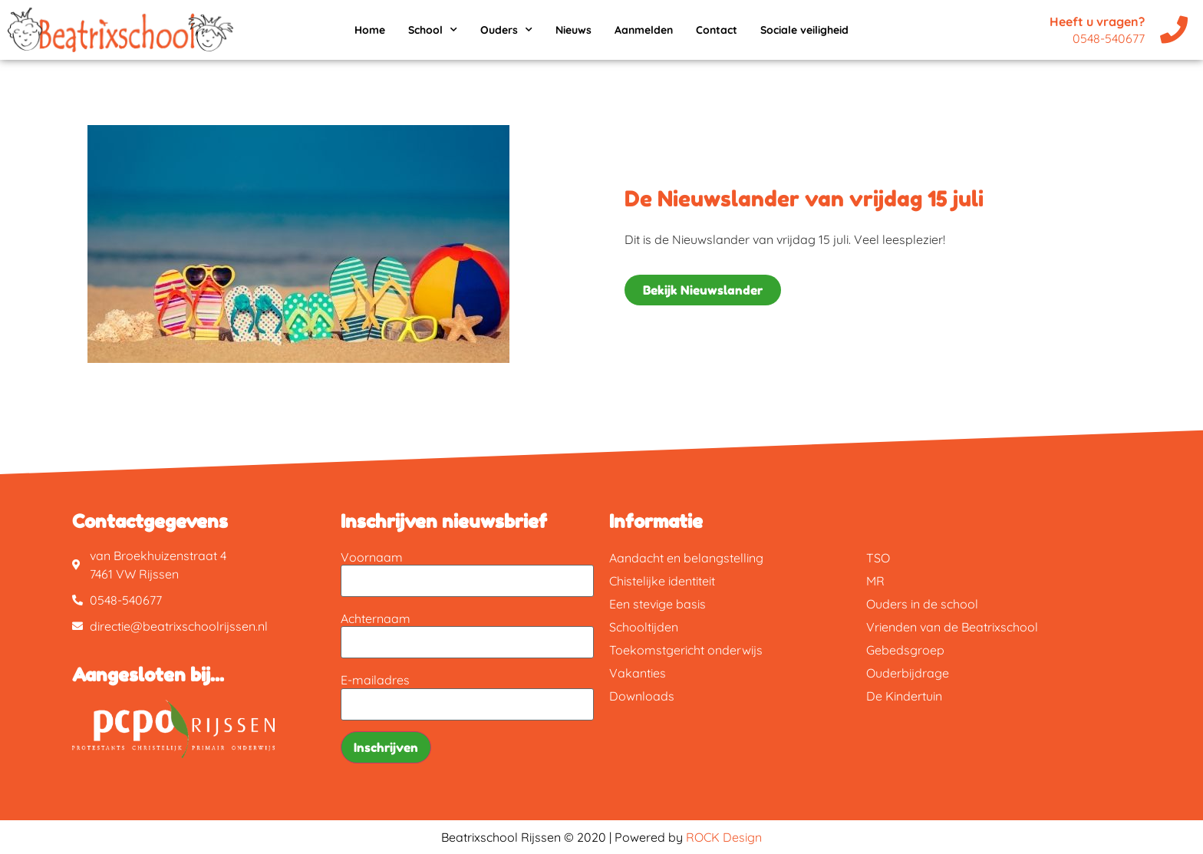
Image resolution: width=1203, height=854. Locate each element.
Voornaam (372, 557)
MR (875, 581)
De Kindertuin (904, 696)
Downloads (641, 696)
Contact (716, 30)
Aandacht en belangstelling (686, 557)
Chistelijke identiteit (662, 581)
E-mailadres (375, 680)
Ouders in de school (922, 604)
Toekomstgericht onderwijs (686, 650)
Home (369, 30)
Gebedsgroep (905, 650)
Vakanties (637, 673)
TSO (878, 557)
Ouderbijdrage (907, 673)
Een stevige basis (657, 604)
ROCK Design (724, 837)
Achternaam (375, 618)
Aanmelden (644, 30)
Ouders (506, 29)
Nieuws (573, 30)
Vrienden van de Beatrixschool (952, 627)
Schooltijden (643, 627)
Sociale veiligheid (804, 30)
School (432, 29)
